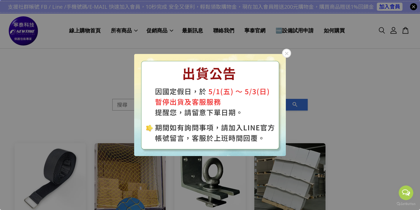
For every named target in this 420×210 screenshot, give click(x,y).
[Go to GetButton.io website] (406, 204)
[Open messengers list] (406, 193)
